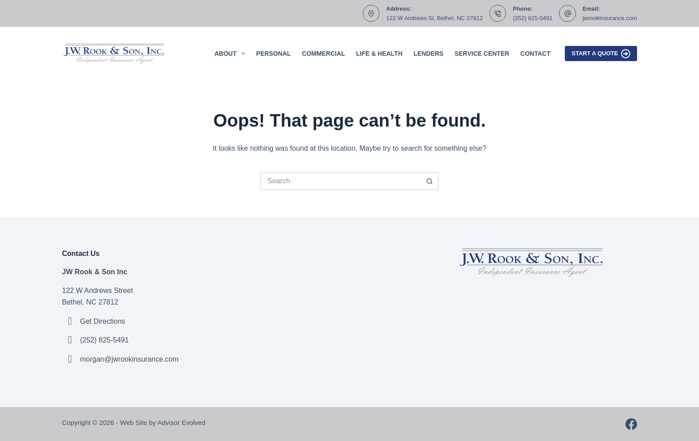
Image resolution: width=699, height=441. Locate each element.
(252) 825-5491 (532, 18)
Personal (273, 53)
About (231, 53)
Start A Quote (601, 53)
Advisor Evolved (182, 422)
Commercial (323, 53)
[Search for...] (340, 181)
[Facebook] (631, 424)
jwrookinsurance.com (610, 18)
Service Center (482, 53)
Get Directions (102, 321)
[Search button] (430, 181)
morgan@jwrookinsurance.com (129, 359)
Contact (535, 53)
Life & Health (379, 53)
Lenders (429, 53)
